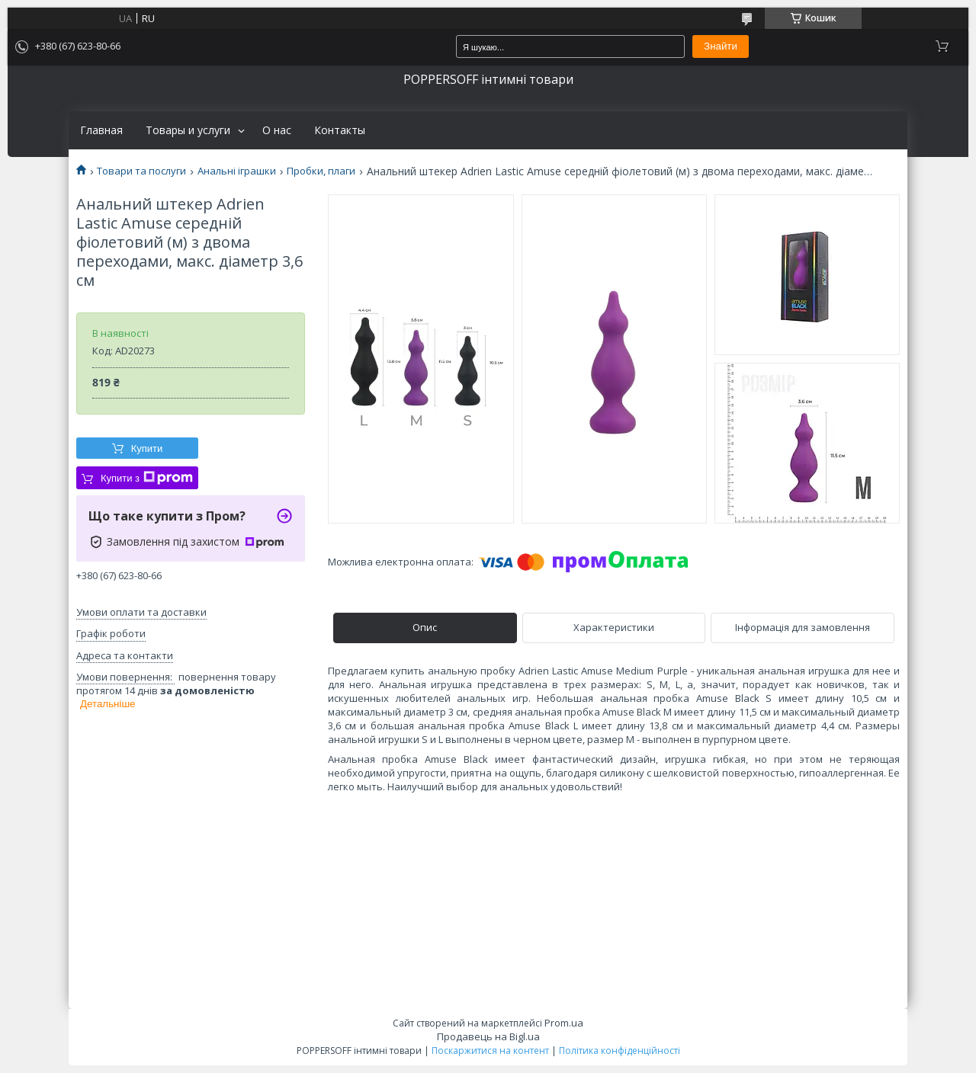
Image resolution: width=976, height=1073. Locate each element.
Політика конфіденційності (619, 1050)
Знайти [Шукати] (720, 46)
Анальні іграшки (236, 171)
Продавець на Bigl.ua (488, 1036)
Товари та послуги (141, 171)
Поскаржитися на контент (490, 1050)
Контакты (339, 130)
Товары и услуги (188, 130)
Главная (101, 130)
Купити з (147, 478)
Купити (147, 448)
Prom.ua (563, 1023)
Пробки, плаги (321, 171)
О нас (276, 130)
